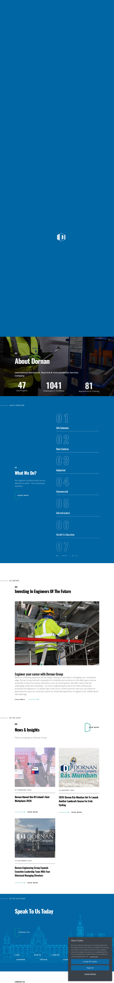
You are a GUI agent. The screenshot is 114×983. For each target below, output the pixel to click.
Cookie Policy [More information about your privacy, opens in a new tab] (93, 959)
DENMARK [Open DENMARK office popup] (21, 971)
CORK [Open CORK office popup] (17, 966)
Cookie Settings (90, 976)
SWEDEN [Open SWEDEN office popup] (43, 971)
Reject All (90, 970)
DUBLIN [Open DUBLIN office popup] (37, 966)
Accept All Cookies (90, 964)
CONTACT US (24, 944)
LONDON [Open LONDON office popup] (55, 966)
